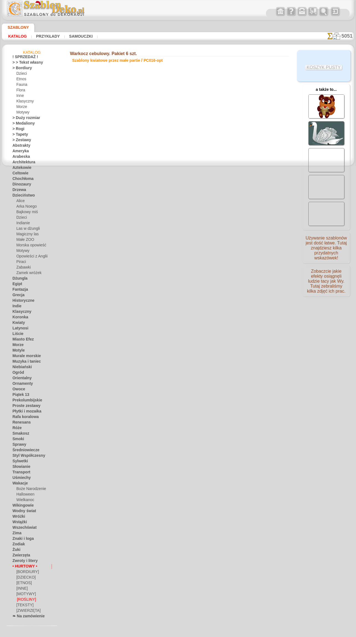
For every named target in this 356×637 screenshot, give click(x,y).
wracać (178, 233)
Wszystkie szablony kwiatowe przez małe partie (177, 246)
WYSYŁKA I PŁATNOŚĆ (195, 287)
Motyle (17, 351)
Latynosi (19, 329)
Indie (16, 307)
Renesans (19, 423)
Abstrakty (20, 146)
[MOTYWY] (25, 594)
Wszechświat (22, 528)
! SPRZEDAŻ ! (22, 57)
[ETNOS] (23, 583)
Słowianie (19, 467)
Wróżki (17, 517)
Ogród (17, 373)
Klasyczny (24, 102)
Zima (16, 534)
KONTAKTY (161, 287)
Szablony (16, 27)
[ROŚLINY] (25, 600)
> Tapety (18, 135)
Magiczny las (26, 235)
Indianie (22, 223)
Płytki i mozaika (24, 412)
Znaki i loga (21, 539)
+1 (195, 233)
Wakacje (18, 484)
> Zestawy (19, 140)
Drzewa (18, 190)
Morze (21, 107)
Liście (16, 334)
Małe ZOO (24, 240)
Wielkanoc (24, 500)
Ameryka (19, 151)
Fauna (21, 85)
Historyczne (21, 301)
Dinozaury (20, 185)
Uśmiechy (19, 478)
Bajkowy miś (25, 212)
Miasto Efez (21, 340)
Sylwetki (18, 462)
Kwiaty (17, 323)
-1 (160, 233)
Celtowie (18, 174)
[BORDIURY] (26, 572)
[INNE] (21, 589)
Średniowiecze (23, 450)
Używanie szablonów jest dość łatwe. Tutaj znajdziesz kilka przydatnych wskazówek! (326, 250)
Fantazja (19, 290)
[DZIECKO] (25, 578)
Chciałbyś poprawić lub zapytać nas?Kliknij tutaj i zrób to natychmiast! (178, 268)
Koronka (18, 318)
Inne (19, 96)
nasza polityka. (253, 632)
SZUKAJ (226, 287)
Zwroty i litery (23, 561)
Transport (19, 473)
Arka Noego (25, 207)
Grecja (17, 295)
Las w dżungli (26, 229)
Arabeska (19, 157)
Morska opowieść (29, 246)
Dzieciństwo (21, 196)
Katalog (16, 36)
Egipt (16, 284)
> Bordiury (20, 68)
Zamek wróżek (27, 273)
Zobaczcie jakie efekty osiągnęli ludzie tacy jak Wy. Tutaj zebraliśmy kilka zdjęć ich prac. (326, 286)
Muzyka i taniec (24, 362)
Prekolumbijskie (24, 401)
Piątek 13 (19, 395)
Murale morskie (24, 356)
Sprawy (18, 445)
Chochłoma (21, 179)
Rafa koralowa (23, 417)
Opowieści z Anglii (29, 257)
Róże (16, 428)
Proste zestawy (24, 406)
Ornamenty (21, 384)
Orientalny (20, 378)
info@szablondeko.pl (178, 324)
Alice (20, 201)
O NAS (142, 287)
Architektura (22, 163)
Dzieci (20, 74)
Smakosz (19, 434)
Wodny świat (22, 511)
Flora (20, 91)
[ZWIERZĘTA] (26, 611)
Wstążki (18, 522)
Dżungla (18, 279)
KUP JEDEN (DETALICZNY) (111, 216)
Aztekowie (20, 168)
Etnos (20, 80)
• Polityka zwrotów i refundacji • (178, 315)
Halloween (24, 495)
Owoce (17, 390)
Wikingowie (21, 506)
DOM (127, 287)
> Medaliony (21, 124)
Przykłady (43, 36)
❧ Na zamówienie (26, 617)
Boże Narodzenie (29, 489)
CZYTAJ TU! (128, 204)
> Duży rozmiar (23, 118)
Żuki (15, 550)
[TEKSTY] (23, 606)
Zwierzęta (19, 556)
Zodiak (17, 545)
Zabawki (22, 268)
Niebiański (20, 367)
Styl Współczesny (25, 456)
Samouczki (73, 36)
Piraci (20, 262)
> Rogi (16, 129)
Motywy (22, 113)
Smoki (17, 439)
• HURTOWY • (22, 567)
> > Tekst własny (24, 63)
